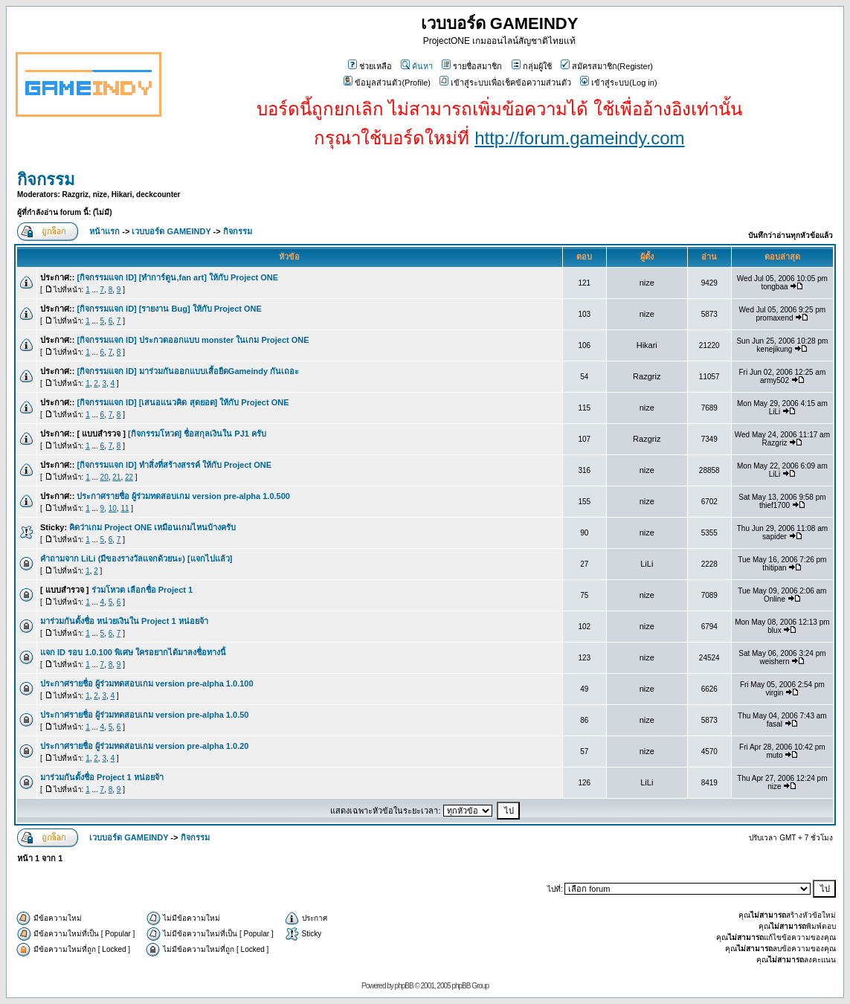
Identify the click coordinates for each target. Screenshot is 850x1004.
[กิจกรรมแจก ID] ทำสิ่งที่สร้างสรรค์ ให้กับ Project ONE (174, 464)
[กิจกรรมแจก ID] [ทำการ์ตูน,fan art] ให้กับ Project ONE (177, 277)
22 (129, 477)
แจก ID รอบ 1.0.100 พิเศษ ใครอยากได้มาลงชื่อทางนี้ (133, 652)
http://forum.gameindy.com (579, 138)
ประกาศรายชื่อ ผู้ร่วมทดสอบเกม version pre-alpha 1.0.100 (147, 683)
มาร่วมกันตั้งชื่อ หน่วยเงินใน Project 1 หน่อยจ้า (124, 621)
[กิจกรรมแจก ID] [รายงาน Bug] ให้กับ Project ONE (169, 308)
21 (116, 477)
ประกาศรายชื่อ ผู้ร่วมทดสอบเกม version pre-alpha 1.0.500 (183, 496)
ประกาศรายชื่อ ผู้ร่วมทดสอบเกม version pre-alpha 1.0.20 (144, 745)
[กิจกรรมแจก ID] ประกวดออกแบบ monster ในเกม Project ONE (193, 339)
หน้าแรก (104, 231)
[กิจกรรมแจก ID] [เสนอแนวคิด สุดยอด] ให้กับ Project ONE (183, 402)
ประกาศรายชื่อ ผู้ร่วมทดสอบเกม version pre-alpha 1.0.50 (144, 714)
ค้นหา (417, 66)
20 (104, 477)
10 (113, 508)
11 (124, 508)
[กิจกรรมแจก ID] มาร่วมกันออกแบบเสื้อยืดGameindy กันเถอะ (188, 371)
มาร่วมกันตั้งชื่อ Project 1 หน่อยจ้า (102, 777)
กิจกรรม (46, 179)
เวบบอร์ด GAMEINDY (171, 231)
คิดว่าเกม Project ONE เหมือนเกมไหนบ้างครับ (152, 527)
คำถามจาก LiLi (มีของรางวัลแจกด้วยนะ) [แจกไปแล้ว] (136, 558)
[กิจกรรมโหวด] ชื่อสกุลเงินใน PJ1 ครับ (197, 433)
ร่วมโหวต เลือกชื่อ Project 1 (142, 589)
